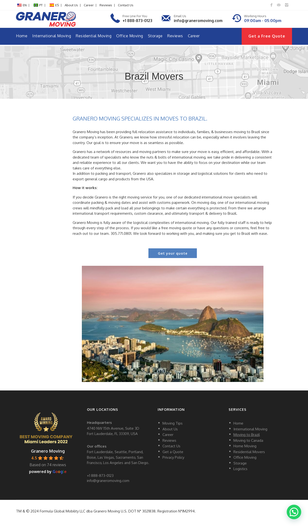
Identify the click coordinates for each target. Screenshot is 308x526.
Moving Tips (172, 423)
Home (21, 35)
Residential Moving (93, 35)
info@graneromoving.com (198, 20)
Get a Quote (172, 451)
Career (89, 5)
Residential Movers (249, 451)
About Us (71, 5)
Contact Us (125, 5)
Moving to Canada (248, 440)
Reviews (106, 5)
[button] (293, 511)
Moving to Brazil (246, 434)
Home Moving (244, 446)
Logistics (240, 468)
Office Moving (129, 35)
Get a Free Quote (266, 36)
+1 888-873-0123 (137, 20)
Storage (155, 35)
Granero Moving (48, 451)
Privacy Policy (173, 457)
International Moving (51, 35)
